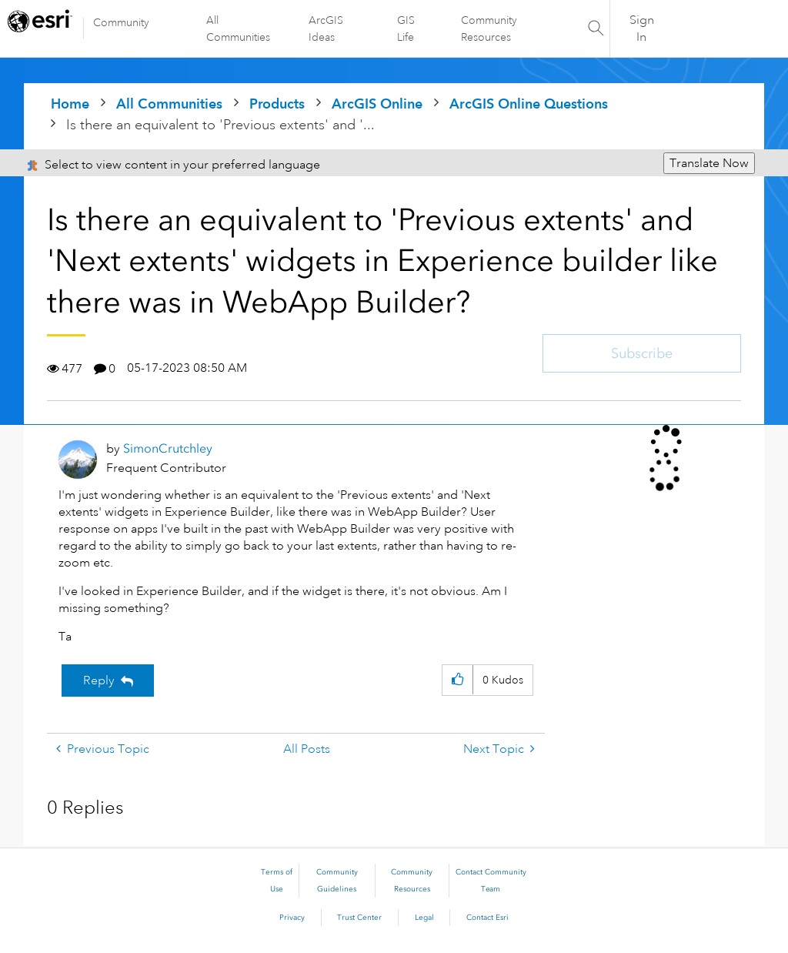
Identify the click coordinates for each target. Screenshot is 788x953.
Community (121, 22)
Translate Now (709, 163)
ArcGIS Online (377, 103)
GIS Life (406, 28)
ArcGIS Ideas (326, 28)
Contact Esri (487, 917)
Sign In (641, 28)
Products (277, 103)
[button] (457, 680)
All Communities (239, 28)
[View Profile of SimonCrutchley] (167, 448)
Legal (424, 917)
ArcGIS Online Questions (528, 103)
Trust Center (359, 917)
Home (70, 103)
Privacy (292, 917)
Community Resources (488, 28)
